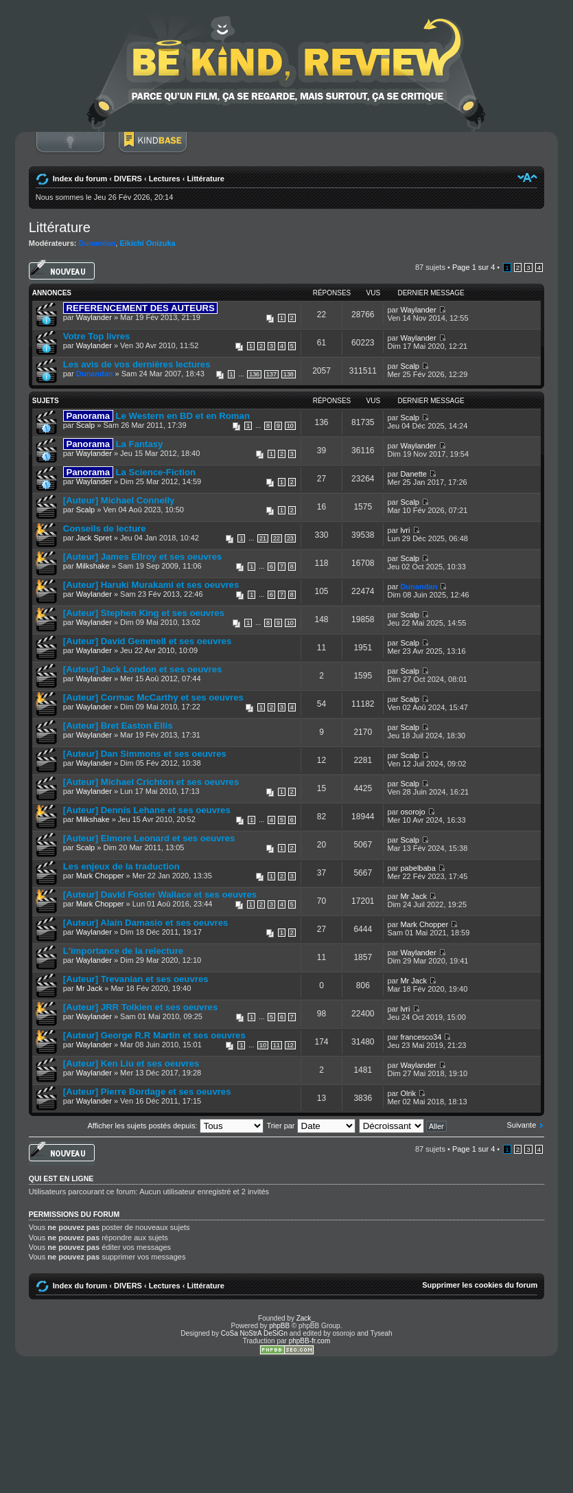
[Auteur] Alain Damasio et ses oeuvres (146, 923)
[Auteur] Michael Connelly (119, 500)
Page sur (473, 267)
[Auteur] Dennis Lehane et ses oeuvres (147, 810)
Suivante (521, 1125)
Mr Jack (413, 896)
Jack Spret (94, 538)
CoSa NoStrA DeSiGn (254, 1333)
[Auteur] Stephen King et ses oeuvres (143, 613)
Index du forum (80, 178)
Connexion (70, 149)
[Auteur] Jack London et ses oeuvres (142, 669)
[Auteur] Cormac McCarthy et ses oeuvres (153, 697)
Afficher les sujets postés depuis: (175, 1125)
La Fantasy (113, 444)
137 (271, 374)
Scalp (409, 366)
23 (290, 538)
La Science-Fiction (129, 472)
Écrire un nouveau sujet (62, 272)
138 (288, 374)
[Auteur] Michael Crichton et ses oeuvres (151, 782)
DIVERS (128, 178)
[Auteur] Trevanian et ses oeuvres (136, 979)
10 (290, 425)
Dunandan (97, 243)
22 (276, 538)
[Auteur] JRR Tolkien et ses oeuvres (140, 1007)
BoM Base (152, 149)
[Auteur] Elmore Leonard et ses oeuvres (149, 838)
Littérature (205, 178)
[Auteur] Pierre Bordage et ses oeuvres (147, 1091)
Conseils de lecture (104, 528)
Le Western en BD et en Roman (156, 416)
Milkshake (93, 566)
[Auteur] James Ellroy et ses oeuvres (142, 556)
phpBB (279, 1326)
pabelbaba (417, 868)
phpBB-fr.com (310, 1341)
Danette (413, 474)
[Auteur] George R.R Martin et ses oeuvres (154, 1035)
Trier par (310, 1125)
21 (262, 538)
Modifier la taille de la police (527, 177)
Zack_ (305, 1318)
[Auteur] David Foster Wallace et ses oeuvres (160, 894)
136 (254, 374)
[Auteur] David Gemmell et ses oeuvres (147, 641)
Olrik (408, 1093)
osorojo (412, 812)
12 (290, 1045)
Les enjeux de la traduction (121, 866)
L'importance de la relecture (123, 951)
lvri (405, 530)
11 (276, 1045)
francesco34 (420, 1037)
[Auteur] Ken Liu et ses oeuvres (131, 1063)
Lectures (164, 178)
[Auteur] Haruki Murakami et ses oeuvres (151, 585)
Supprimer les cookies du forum (479, 1285)
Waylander (94, 317)
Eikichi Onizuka (147, 243)
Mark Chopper (100, 875)
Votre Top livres (96, 336)
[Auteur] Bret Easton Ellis (118, 725)
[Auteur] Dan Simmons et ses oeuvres (144, 754)
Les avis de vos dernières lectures (137, 364)
